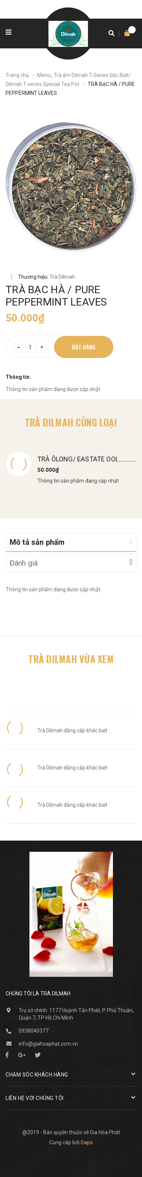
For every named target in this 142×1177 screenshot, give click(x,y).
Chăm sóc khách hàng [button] (71, 1074)
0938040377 (33, 1031)
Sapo (87, 1142)
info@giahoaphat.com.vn (48, 1044)
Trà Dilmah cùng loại (71, 422)
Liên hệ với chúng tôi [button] (71, 1097)
